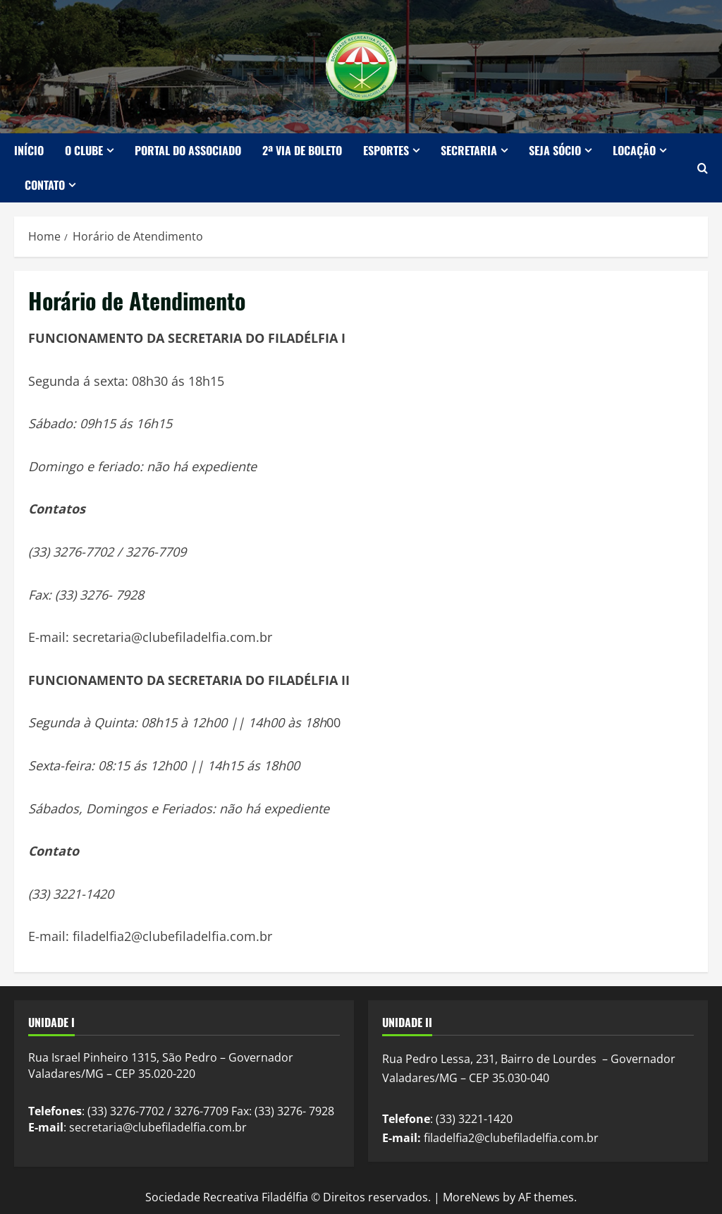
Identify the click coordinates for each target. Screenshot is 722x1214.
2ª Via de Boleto (302, 150)
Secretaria (469, 150)
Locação (634, 150)
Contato (45, 184)
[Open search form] (702, 168)
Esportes (386, 150)
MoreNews (471, 1197)
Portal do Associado (188, 150)
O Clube (84, 150)
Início (29, 150)
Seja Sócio (555, 150)
